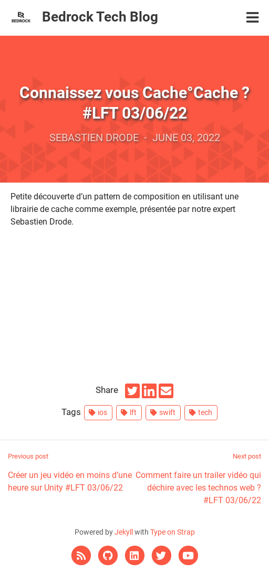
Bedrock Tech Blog (100, 17)
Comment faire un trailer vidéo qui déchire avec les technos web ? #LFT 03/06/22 (197, 478)
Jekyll (124, 532)
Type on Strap (172, 532)
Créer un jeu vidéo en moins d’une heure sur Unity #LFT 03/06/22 (71, 472)
